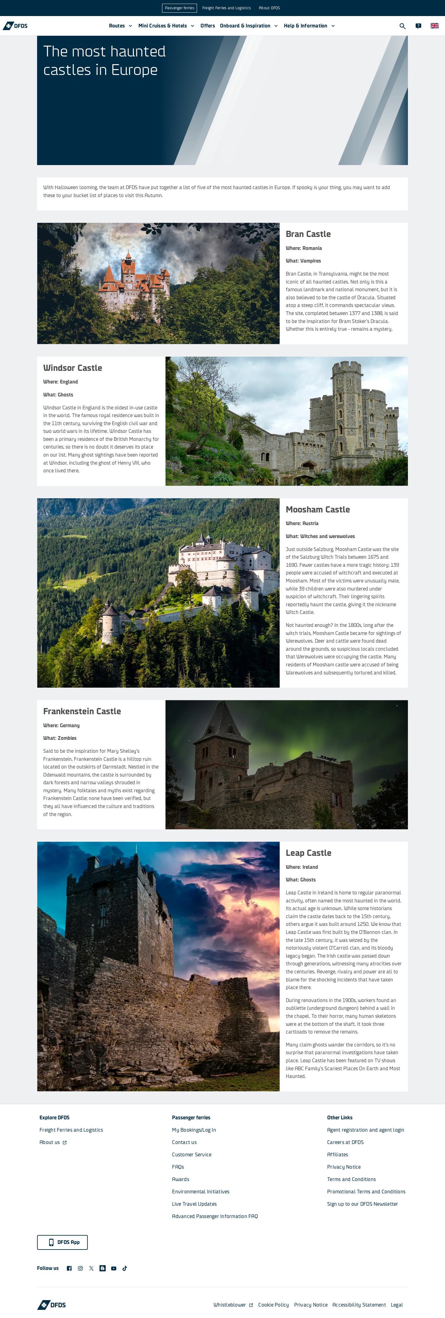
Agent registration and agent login (366, 1130)
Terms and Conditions (351, 1179)
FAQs (178, 1167)
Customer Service (191, 1155)
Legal (397, 1305)
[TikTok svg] (124, 1268)
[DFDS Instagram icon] (80, 1268)
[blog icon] (102, 1268)
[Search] (402, 26)
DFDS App (64, 1242)
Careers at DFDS (345, 1142)
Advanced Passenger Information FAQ (215, 1216)
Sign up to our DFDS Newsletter (362, 1204)
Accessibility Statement (359, 1305)
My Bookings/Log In (194, 1130)
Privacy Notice (344, 1167)
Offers (208, 26)
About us (53, 1142)
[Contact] (418, 26)
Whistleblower (233, 1305)
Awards (180, 1179)
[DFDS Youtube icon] (113, 1268)
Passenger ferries (179, 8)
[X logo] (91, 1268)
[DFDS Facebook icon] (69, 1268)
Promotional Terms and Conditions (366, 1192)
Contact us (184, 1142)
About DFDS (269, 8)
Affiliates (337, 1155)
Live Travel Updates (194, 1204)
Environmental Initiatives (200, 1192)
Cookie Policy (273, 1305)
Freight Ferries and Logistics (226, 8)
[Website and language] (434, 26)
